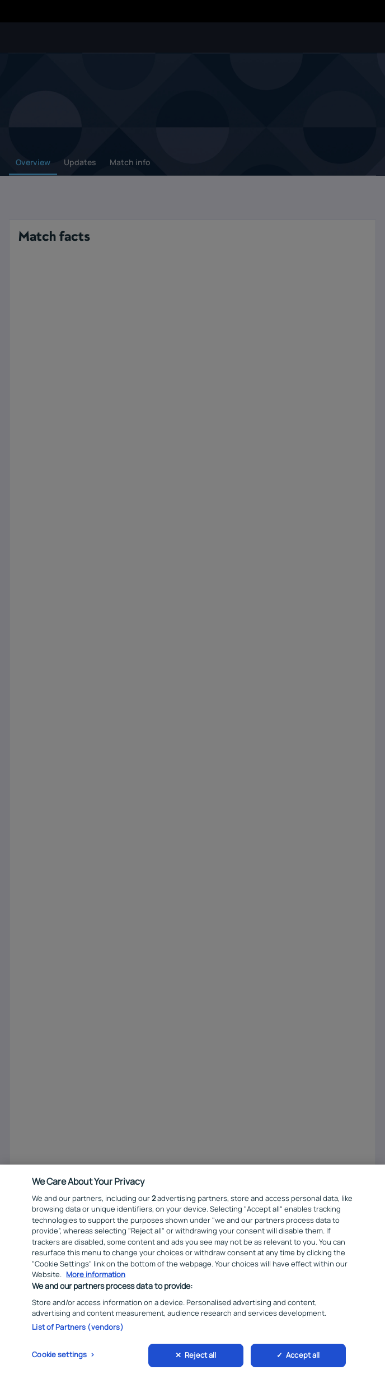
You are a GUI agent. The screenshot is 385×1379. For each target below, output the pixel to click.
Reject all (200, 1357)
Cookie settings (59, 1356)
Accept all (303, 1357)
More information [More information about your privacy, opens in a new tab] (95, 1276)
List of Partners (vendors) (77, 1328)
